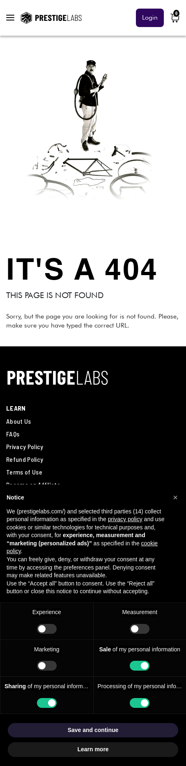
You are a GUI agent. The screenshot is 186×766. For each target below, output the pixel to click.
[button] (175, 497)
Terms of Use (24, 472)
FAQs (12, 434)
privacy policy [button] (125, 519)
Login (150, 17)
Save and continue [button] (93, 730)
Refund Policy (24, 459)
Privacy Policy (24, 446)
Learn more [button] (92, 749)
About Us (18, 421)
